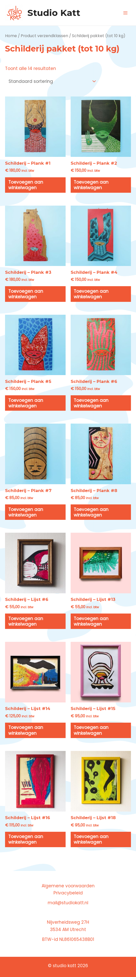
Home (11, 35)
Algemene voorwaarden (68, 886)
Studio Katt (54, 12)
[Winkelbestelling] (51, 81)
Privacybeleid (68, 893)
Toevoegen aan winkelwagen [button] (25, 185)
